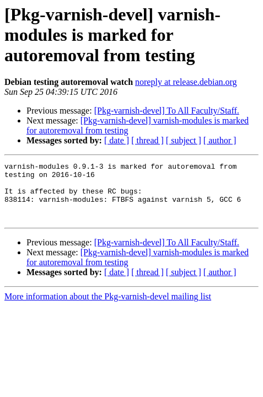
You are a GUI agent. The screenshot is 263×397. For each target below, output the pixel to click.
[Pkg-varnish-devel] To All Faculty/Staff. (166, 110)
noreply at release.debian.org (186, 82)
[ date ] (116, 140)
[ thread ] (147, 140)
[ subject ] (183, 140)
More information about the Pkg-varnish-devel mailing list (107, 308)
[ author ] (220, 140)
